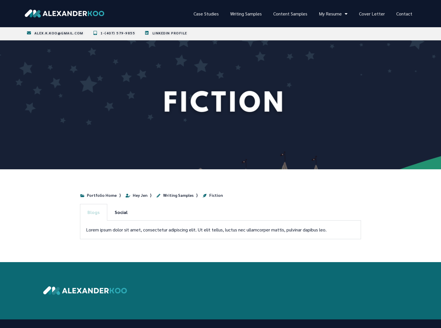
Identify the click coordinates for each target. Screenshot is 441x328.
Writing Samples (246, 14)
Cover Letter (372, 14)
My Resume (333, 14)
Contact (404, 14)
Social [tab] (121, 212)
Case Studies (206, 14)
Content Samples (290, 14)
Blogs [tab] (93, 212)
